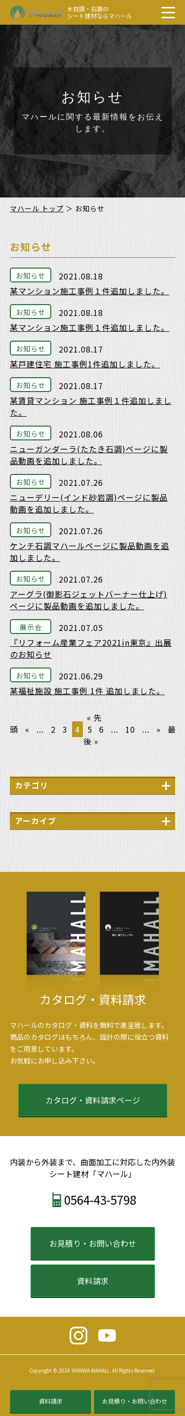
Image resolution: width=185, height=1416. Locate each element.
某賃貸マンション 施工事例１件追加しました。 (91, 406)
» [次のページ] (158, 729)
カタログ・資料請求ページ (92, 1100)
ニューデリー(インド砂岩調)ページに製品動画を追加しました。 (89, 503)
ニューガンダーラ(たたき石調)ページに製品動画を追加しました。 (89, 455)
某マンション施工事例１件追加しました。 (89, 291)
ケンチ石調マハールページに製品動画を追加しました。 (89, 551)
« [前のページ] (27, 729)
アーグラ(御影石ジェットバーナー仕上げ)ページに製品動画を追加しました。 (88, 600)
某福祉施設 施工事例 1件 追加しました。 (87, 691)
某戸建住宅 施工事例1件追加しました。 (85, 364)
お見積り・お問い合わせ (92, 1243)
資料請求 (93, 1281)
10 (130, 729)
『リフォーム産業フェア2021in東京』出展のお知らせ (91, 648)
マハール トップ (37, 208)
